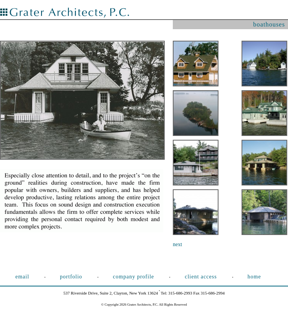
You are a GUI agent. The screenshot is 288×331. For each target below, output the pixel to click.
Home (254, 277)
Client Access (201, 277)
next (177, 244)
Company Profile (133, 277)
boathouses (269, 24)
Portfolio (71, 277)
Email (22, 277)
